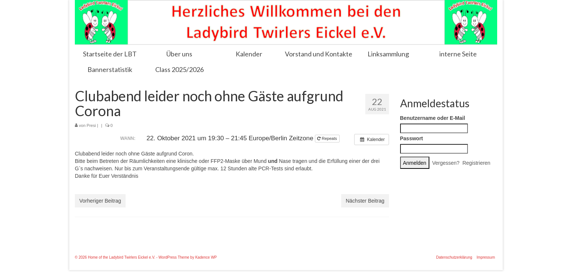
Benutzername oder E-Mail (432, 118)
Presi (91, 125)
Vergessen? (445, 163)
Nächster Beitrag (365, 201)
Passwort (411, 138)
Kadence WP (206, 257)
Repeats (327, 138)
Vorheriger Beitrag (100, 201)
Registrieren (476, 163)
